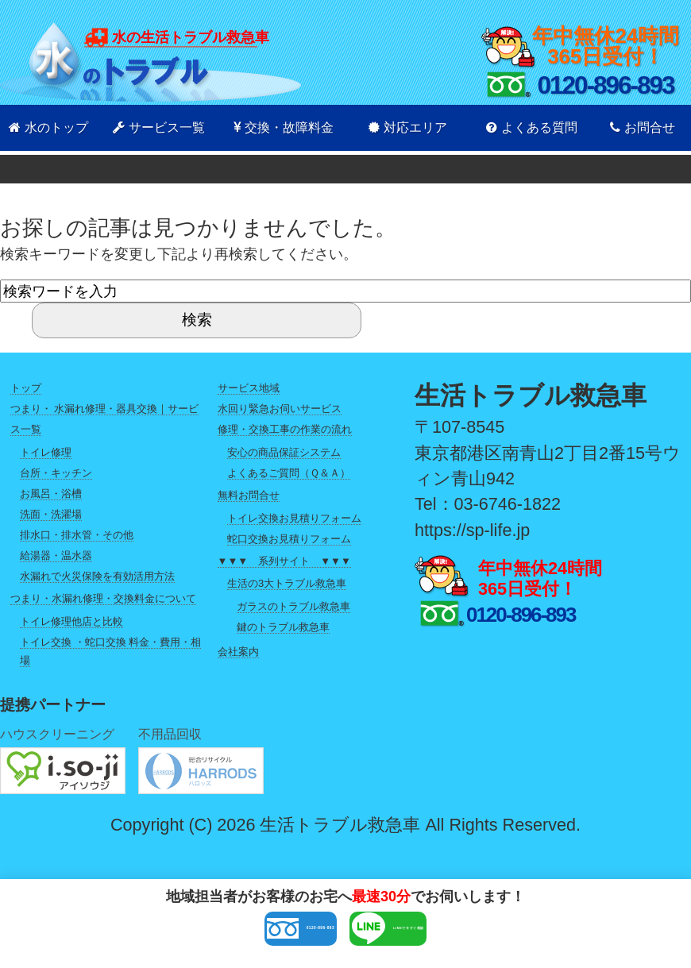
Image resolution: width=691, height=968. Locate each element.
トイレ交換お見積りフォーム (294, 518)
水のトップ (48, 127)
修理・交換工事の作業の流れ (285, 429)
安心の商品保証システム (284, 452)
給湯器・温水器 (56, 555)
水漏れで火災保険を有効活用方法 (97, 576)
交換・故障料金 (284, 127)
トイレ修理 (45, 452)
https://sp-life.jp (472, 530)
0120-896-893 (225, 934)
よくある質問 (531, 127)
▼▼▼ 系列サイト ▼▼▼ (284, 561)
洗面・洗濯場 (51, 514)
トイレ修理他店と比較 (71, 621)
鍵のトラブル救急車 (283, 627)
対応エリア (408, 127)
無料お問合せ (249, 495)
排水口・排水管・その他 (76, 535)
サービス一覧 (159, 127)
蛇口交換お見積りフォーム (289, 539)
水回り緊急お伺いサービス (280, 409)
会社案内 (238, 652)
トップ (25, 388)
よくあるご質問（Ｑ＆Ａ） (288, 473)
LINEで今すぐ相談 (457, 934)
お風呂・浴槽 (51, 493)
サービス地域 (249, 388)
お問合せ (642, 127)
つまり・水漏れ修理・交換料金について (103, 598)
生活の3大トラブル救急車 (286, 583)
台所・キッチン (56, 473)
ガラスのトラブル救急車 (293, 606)
